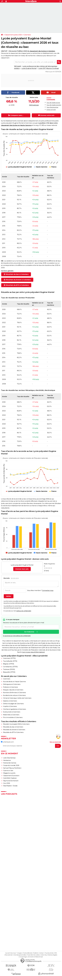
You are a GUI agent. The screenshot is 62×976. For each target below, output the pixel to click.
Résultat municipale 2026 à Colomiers (16, 724)
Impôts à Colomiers (10, 706)
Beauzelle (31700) (9, 672)
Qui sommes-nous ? (11, 953)
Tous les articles (49, 953)
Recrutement (9, 955)
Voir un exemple (55, 742)
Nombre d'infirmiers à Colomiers (14, 692)
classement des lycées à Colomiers (42, 51)
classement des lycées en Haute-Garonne (16, 125)
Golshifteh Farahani (10, 778)
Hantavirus (7, 760)
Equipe (20, 953)
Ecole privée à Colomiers (11, 712)
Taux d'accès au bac (52, 107)
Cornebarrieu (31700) (10, 667)
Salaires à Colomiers (10, 701)
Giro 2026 (6, 783)
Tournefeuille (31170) (10, 661)
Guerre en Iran (8, 770)
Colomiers (27, 35)
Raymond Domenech (10, 781)
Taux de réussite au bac (53, 102)
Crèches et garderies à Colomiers (14, 709)
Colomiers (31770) (9, 658)
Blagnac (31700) (8, 664)
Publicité (35, 953)
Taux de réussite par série (54, 105)
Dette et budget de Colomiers (13, 704)
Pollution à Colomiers (10, 687)
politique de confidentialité (24, 611)
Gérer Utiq (44, 955)
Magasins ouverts (9, 773)
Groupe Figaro (23, 957)
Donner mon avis (22, 569)
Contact (41, 953)
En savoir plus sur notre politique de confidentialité (17, 636)
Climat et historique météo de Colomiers (17, 698)
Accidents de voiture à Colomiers (14, 695)
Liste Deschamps (9, 758)
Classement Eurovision (11, 775)
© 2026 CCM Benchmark (35, 957)
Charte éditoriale (27, 953)
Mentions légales (52, 955)
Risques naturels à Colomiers (13, 690)
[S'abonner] (31, 746)
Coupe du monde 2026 (11, 765)
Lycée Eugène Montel (29, 68)
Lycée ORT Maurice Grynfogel (48, 68)
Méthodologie (34, 105)
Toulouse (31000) (9, 669)
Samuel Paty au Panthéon (12, 768)
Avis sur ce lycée (51, 109)
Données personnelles (20, 955)
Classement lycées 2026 (13, 35)
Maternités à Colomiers (11, 715)
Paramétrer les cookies (33, 955)
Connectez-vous (47, 590)
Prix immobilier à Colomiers (13, 717)
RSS (56, 953)
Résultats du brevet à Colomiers (14, 730)
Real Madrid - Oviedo (10, 786)
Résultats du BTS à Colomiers (13, 732)
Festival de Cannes (9, 763)
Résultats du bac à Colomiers (13, 727)
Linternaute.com (7, 742)
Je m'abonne (29, 632)
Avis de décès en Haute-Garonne (14, 681)
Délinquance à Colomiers (11, 684)
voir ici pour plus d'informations (33, 652)
